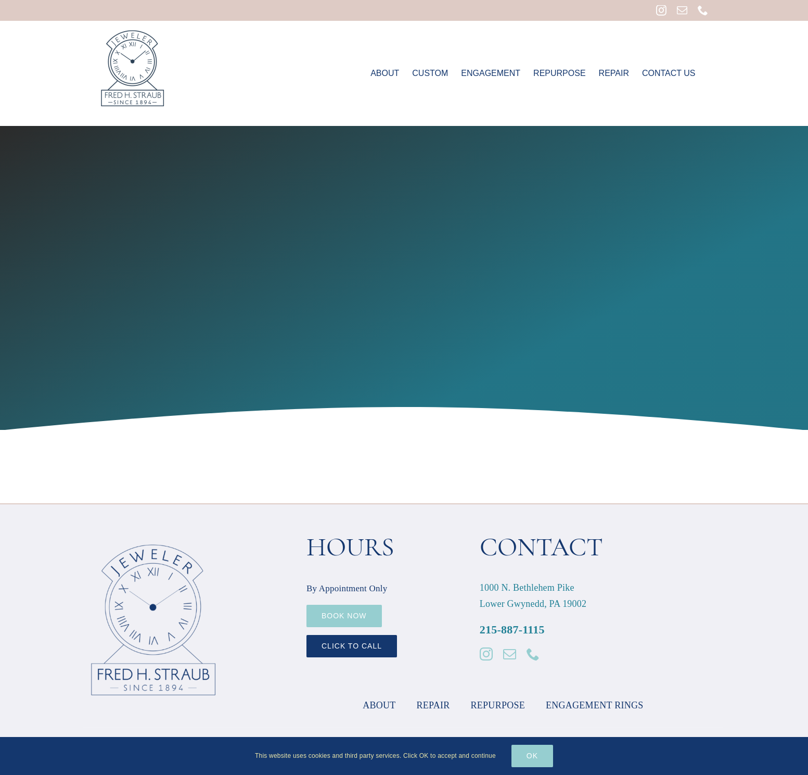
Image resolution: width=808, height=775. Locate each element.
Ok (532, 756)
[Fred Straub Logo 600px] (153, 535)
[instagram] (486, 653)
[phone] (533, 653)
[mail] (509, 653)
